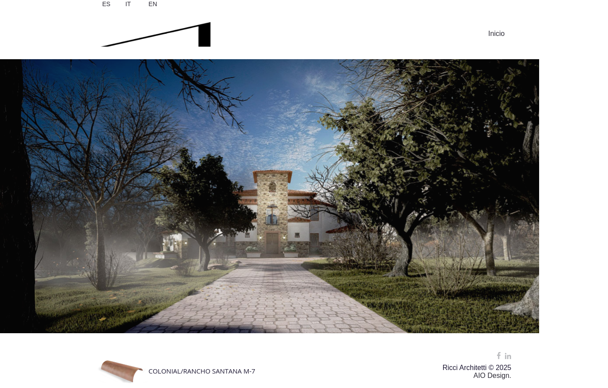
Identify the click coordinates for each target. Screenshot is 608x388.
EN (153, 3)
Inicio (496, 33)
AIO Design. (492, 375)
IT (128, 3)
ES (106, 3)
